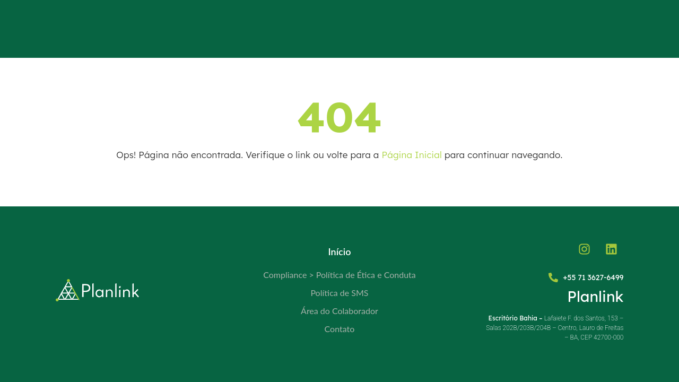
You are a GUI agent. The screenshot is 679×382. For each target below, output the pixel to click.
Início (339, 251)
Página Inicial (412, 154)
